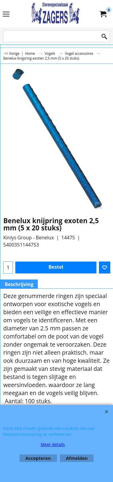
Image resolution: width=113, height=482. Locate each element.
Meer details (53, 444)
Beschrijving (19, 284)
